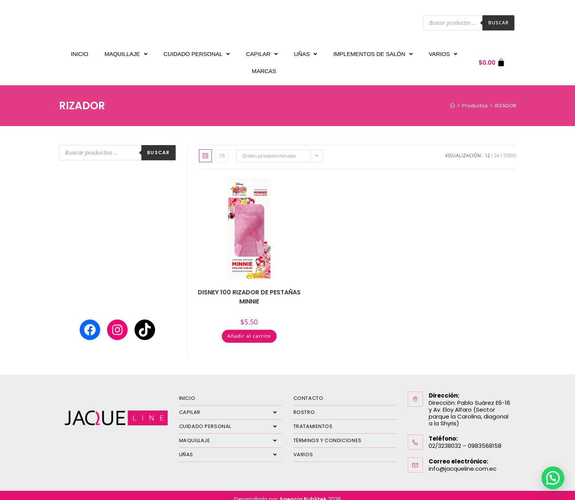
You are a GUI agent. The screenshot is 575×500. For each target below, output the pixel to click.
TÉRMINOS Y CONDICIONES (327, 432)
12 (487, 148)
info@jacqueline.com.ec (463, 461)
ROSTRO (304, 404)
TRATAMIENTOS (313, 418)
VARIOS (443, 52)
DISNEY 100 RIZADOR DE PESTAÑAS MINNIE (249, 289)
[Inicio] (452, 98)
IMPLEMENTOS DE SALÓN (373, 52)
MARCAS (264, 65)
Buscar (498, 22)
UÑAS (305, 52)
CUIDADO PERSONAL (196, 52)
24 (496, 148)
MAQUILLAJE (125, 52)
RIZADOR (505, 98)
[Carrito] (492, 59)
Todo (509, 148)
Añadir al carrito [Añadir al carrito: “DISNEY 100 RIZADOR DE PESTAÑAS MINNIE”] (249, 328)
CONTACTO (308, 390)
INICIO (79, 52)
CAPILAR (262, 52)
